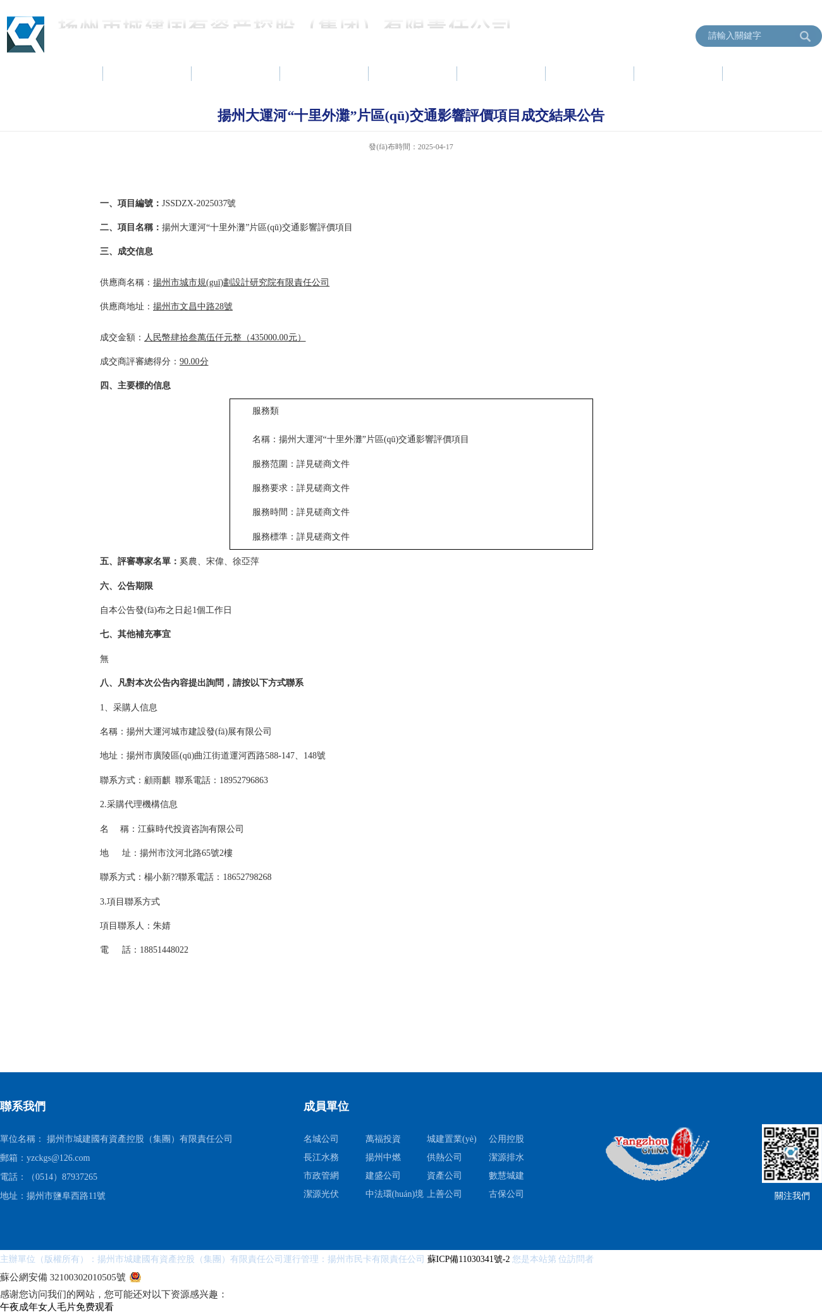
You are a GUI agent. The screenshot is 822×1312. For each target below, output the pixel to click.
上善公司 (444, 1194)
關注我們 (792, 1196)
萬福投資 (383, 1139)
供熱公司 (444, 1157)
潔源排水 (506, 1157)
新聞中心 (236, 73)
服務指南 (590, 73)
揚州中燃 (383, 1157)
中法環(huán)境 (394, 1194)
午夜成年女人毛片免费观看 (57, 1307)
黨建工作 (325, 73)
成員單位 (767, 73)
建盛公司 (383, 1175)
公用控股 (506, 1139)
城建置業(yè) (452, 1139)
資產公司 (444, 1175)
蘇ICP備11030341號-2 (469, 1259)
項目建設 (413, 73)
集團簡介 (148, 73)
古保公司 (506, 1194)
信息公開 (679, 73)
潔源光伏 (321, 1194)
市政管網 (321, 1175)
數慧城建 (506, 1175)
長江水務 (321, 1157)
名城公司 (321, 1139)
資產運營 (502, 73)
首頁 (70, 73)
